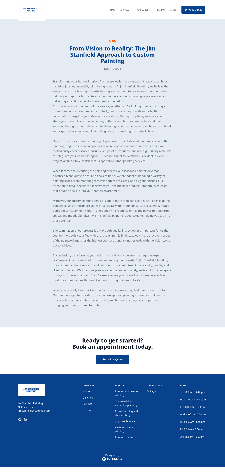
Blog (173, 13)
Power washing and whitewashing (126, 421)
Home (112, 13)
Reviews (161, 13)
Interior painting (124, 445)
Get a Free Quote (112, 367)
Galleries (88, 405)
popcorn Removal (125, 429)
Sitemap (87, 418)
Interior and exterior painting (126, 401)
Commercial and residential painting (125, 411)
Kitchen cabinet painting (123, 437)
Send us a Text (193, 13)
